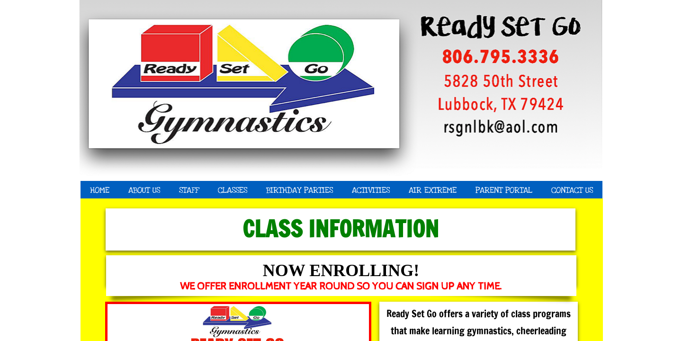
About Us (144, 190)
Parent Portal (504, 190)
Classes (232, 190)
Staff (189, 190)
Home (99, 190)
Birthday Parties (299, 190)
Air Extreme (433, 190)
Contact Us (572, 190)
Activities (371, 190)
